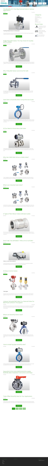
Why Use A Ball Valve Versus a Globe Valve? (16, 157)
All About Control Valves (10, 271)
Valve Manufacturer (37, 16)
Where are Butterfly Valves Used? (13, 314)
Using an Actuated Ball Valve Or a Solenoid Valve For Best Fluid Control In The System (18, 302)
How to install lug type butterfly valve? (14, 344)
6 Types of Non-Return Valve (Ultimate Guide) (16, 213)
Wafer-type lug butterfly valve (7, 363)
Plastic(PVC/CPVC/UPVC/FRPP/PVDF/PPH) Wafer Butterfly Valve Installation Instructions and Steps (17, 372)
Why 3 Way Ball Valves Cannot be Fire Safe (15, 70)
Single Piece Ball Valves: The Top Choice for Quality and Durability (18, 41)
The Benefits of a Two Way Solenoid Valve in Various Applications (18, 9)
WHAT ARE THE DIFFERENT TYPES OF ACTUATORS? (18, 240)
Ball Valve (36, 18)
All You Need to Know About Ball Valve (14, 128)
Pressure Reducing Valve (38, 17)
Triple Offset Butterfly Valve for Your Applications (17, 396)
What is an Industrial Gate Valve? (13, 185)
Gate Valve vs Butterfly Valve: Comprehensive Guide (18, 99)
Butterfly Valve (37, 19)
